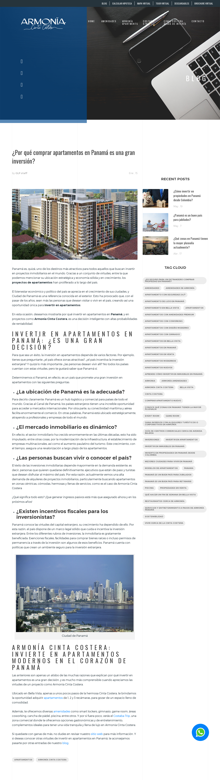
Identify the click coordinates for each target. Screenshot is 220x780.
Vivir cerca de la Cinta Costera (165, 542)
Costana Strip (148, 22)
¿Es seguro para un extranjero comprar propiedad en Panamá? (171, 280)
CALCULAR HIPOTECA (122, 3)
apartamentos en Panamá (161, 357)
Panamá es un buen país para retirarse (169, 498)
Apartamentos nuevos (159, 378)
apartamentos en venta (160, 364)
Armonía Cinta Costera (54, 760)
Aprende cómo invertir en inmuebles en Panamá (170, 386)
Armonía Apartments (130, 22)
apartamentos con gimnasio (163, 343)
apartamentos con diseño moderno (168, 337)
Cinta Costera (154, 408)
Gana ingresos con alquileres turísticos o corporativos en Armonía (173, 438)
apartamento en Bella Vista (162, 309)
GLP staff (21, 173)
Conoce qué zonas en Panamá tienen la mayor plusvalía (174, 422)
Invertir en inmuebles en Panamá (165, 462)
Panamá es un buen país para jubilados (169, 492)
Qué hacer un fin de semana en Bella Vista (171, 512)
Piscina (149, 505)
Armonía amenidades (175, 394)
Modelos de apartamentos (162, 485)
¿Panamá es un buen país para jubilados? (187, 217)
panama (190, 485)
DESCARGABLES (181, 3)
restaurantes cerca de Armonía (165, 519)
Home (91, 21)
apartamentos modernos (161, 371)
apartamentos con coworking (165, 330)
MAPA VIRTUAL (143, 3)
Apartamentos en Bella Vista (163, 350)
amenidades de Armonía (181, 288)
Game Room (174, 430)
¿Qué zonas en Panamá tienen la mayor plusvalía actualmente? (190, 242)
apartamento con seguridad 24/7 (166, 295)
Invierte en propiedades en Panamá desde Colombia (171, 470)
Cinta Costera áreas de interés (175, 22)
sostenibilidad (154, 535)
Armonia (150, 394)
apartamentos (23, 760)
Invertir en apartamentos (183, 455)
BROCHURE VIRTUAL (203, 3)
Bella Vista (188, 401)
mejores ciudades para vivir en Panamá (170, 478)
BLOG (104, 3)
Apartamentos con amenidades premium (170, 323)
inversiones (152, 455)
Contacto (198, 21)
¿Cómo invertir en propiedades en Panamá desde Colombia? (187, 195)
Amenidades (109, 21)
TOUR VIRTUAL (162, 3)
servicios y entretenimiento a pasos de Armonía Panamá (170, 527)
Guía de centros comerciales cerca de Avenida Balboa (169, 447)
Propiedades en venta (175, 505)
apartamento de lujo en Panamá (165, 302)
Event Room (152, 430)
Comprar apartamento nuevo (164, 414)
